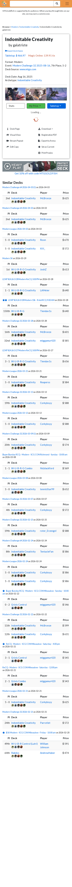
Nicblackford (47, 468)
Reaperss (45, 382)
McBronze (45, 198)
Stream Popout (14, 140)
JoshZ (43, 269)
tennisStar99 (47, 489)
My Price (34, 105)
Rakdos (15, 752)
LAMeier (45, 290)
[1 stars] (4, 591)
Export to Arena (46, 140)
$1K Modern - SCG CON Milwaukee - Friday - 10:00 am (31, 732)
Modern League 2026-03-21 (15, 371)
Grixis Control (19, 604)
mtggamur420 (48, 340)
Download (50, 128)
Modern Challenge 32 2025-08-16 (31, 65)
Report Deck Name (14, 51)
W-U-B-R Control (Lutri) (24, 743)
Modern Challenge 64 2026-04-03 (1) (19, 187)
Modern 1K (7, 258)
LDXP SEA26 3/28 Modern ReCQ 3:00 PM (21, 279)
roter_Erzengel (48, 530)
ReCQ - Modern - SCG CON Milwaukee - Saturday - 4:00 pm (33, 644)
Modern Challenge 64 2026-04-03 (17, 208)
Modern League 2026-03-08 (15, 478)
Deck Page (13, 128)
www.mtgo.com (28, 69)
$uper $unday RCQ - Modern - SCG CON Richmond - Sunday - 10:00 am (34, 454)
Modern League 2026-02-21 (15, 691)
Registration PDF (47, 134)
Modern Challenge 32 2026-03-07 (17, 499)
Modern (14, 27)
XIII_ (42, 248)
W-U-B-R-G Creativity (23, 269)
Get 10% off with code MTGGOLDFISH (36, 173)
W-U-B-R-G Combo (21, 468)
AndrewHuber (47, 752)
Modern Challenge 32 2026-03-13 (17, 392)
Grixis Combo (18, 681)
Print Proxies (45, 152)
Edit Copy (12, 146)
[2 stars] (5, 300)
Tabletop (54, 105)
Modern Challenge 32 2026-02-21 (17, 712)
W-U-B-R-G (17, 311)
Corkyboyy (46, 402)
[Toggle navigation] (67, 4)
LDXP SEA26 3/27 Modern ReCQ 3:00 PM (20, 350)
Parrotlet (45, 722)
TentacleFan (46, 551)
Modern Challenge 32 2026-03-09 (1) (19, 433)
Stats (11, 105)
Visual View (13, 134)
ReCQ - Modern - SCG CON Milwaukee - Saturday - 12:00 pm (30, 667)
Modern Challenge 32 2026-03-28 (17, 321)
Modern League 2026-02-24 (15, 561)
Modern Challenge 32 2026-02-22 (17, 614)
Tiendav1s (45, 311)
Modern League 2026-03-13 (15, 413)
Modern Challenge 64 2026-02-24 (17, 540)
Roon (43, 239)
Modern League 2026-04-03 (15, 229)
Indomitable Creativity (29, 27)
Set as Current (45, 146)
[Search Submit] (57, 4)
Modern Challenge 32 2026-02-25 (17, 519)
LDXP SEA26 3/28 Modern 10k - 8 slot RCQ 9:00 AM (31, 300)
